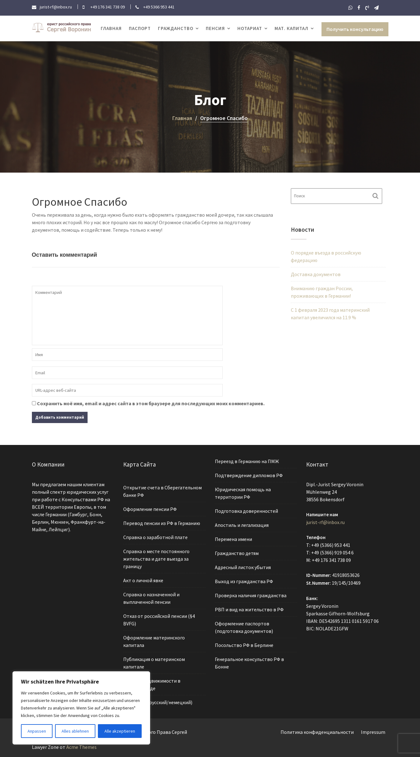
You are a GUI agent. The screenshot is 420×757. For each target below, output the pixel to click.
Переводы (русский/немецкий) (158, 700)
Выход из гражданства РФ (244, 581)
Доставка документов (316, 274)
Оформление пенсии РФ (150, 510)
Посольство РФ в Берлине (244, 644)
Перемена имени (233, 540)
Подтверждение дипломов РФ (248, 477)
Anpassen (37, 731)
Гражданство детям (237, 553)
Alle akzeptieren (119, 731)
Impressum (373, 732)
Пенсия (215, 28)
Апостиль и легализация (241, 526)
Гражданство (175, 28)
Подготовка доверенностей (246, 512)
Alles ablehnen (75, 731)
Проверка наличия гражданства (250, 595)
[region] (81, 707)
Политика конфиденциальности (317, 732)
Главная (111, 28)
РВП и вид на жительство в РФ (249, 609)
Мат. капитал (291, 28)
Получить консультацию (354, 29)
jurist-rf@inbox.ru (326, 523)
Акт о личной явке (143, 581)
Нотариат (249, 28)
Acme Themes (81, 747)
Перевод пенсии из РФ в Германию (162, 524)
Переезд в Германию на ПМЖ (247, 463)
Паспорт (140, 28)
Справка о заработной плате (155, 538)
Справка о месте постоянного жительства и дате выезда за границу (156, 559)
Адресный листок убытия (243, 567)
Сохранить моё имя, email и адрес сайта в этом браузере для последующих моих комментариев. (151, 403)
